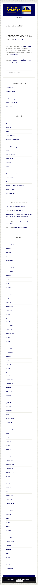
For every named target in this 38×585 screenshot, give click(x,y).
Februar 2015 (9, 410)
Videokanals (27, 46)
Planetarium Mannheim (11, 173)
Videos (19, 62)
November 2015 (10, 379)
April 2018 (8, 318)
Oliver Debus (9, 206)
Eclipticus (8, 150)
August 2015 (9, 391)
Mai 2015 (8, 399)
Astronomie (21, 60)
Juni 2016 (8, 364)
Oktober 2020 (9, 271)
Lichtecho (8, 162)
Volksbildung (21, 59)
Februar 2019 (9, 306)
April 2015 (8, 402)
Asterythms (8, 131)
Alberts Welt (9, 127)
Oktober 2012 (9, 511)
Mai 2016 (8, 368)
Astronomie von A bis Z (19, 35)
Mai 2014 (8, 445)
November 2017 (10, 333)
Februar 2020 (9, 291)
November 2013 (10, 464)
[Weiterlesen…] (14, 54)
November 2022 (10, 244)
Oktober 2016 (9, 352)
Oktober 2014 (9, 426)
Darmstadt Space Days (11, 147)
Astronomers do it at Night (12, 139)
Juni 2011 (8, 561)
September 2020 (10, 275)
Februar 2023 (9, 241)
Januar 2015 (9, 414)
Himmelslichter (9, 158)
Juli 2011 (8, 557)
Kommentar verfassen (26, 39)
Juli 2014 (8, 437)
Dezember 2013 (10, 460)
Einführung (10, 62)
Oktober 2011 (9, 545)
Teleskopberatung (10, 99)
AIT (6, 123)
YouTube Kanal (9, 106)
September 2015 (10, 387)
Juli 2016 (8, 360)
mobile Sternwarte (10, 95)
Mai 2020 (8, 283)
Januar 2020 (9, 295)
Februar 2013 (9, 495)
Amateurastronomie (14, 59)
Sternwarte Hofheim (11, 189)
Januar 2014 (9, 457)
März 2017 (8, 341)
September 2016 (10, 356)
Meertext (8, 166)
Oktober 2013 (9, 468)
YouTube (26, 59)
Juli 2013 (8, 476)
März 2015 (8, 406)
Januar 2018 (9, 329)
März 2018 (8, 321)
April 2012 (8, 526)
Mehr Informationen (26, 579)
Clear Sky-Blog (9, 143)
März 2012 (8, 530)
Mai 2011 (8, 564)
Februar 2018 (9, 325)
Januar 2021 (9, 264)
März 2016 (8, 376)
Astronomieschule (10, 87)
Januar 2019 (9, 310)
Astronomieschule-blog (19, 10)
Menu (20, 17)
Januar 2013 (9, 499)
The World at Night (10, 193)
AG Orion (8, 120)
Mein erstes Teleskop (19, 206)
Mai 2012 (8, 522)
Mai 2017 (8, 337)
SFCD (7, 181)
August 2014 (9, 433)
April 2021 (8, 252)
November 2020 (10, 268)
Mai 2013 (8, 483)
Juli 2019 (8, 298)
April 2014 (8, 449)
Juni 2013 (8, 480)
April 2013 (8, 487)
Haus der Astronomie (11, 154)
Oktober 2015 (9, 383)
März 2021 (8, 256)
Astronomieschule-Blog (11, 102)
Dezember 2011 (10, 541)
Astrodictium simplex (11, 135)
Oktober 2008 (9, 568)
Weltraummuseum (10, 91)
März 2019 (8, 302)
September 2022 (10, 248)
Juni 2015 (8, 395)
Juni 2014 (8, 441)
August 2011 (9, 553)
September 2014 (10, 430)
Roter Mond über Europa (20, 227)
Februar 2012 (9, 534)
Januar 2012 (9, 537)
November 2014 (10, 422)
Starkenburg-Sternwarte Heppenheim (15, 185)
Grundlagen (15, 62)
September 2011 (10, 549)
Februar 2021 (9, 260)
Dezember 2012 (10, 503)
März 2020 (8, 287)
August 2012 (9, 518)
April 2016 (8, 372)
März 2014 (8, 453)
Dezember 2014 (10, 418)
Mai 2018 (8, 314)
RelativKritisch (9, 177)
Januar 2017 (9, 349)
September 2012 (10, 514)
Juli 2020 (8, 279)
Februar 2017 (9, 345)
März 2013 (8, 491)
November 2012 (10, 507)
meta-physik (9, 170)
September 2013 (10, 472)
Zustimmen (19, 581)
